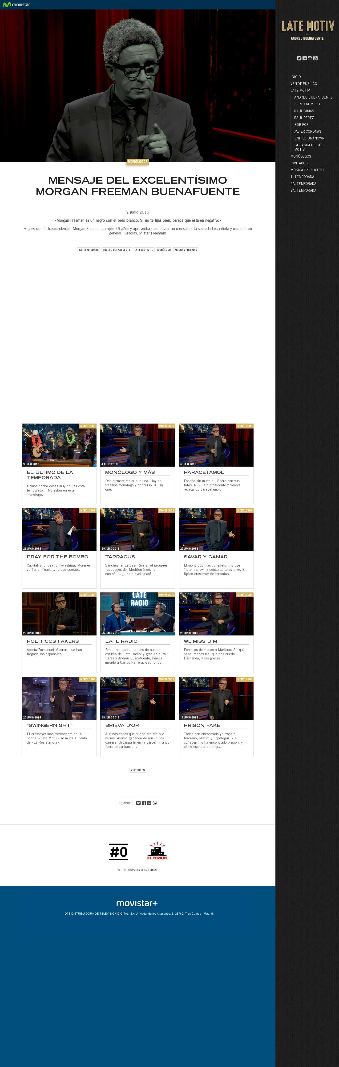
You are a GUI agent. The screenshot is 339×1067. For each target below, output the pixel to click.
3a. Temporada (303, 191)
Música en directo (307, 170)
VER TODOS (138, 770)
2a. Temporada (303, 184)
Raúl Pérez (304, 118)
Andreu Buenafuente (313, 97)
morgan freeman (186, 250)
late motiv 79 (143, 250)
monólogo (164, 250)
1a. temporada (89, 250)
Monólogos (301, 157)
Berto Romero (307, 104)
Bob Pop (301, 125)
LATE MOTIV (300, 91)
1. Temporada (302, 177)
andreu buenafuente (116, 250)
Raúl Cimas (304, 111)
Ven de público (304, 84)
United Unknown (309, 138)
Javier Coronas (307, 132)
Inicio (296, 77)
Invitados (299, 163)
